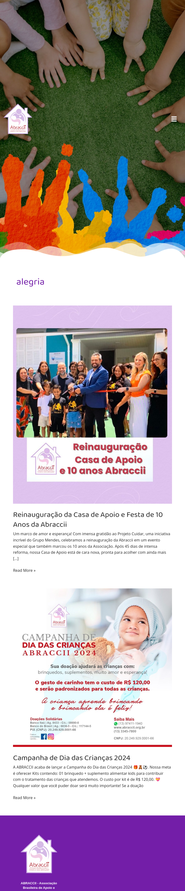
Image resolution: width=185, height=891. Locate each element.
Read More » (24, 570)
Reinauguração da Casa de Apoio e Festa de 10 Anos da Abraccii (88, 519)
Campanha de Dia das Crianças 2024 (72, 757)
